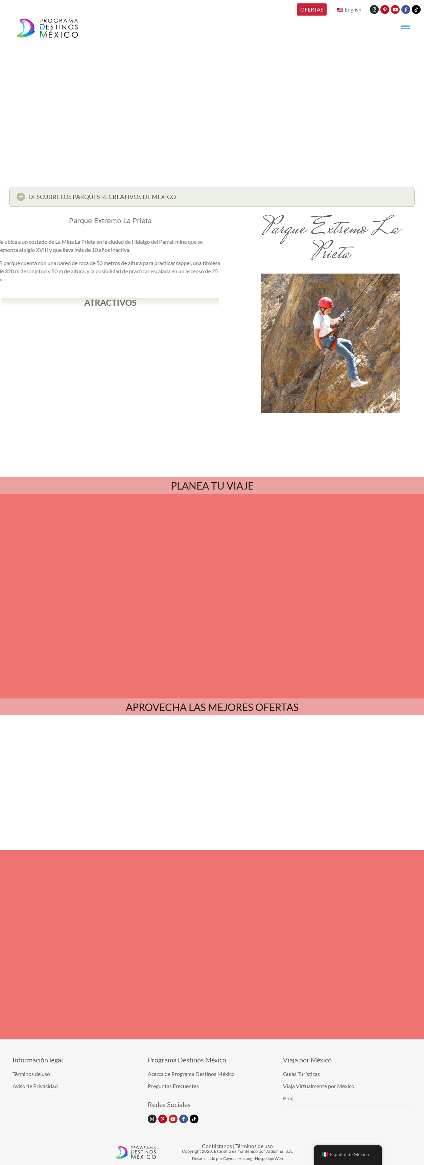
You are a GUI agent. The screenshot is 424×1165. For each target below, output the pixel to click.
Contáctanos (217, 1146)
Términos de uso (254, 1146)
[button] (212, 199)
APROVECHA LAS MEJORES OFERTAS (212, 707)
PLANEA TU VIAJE (212, 485)
